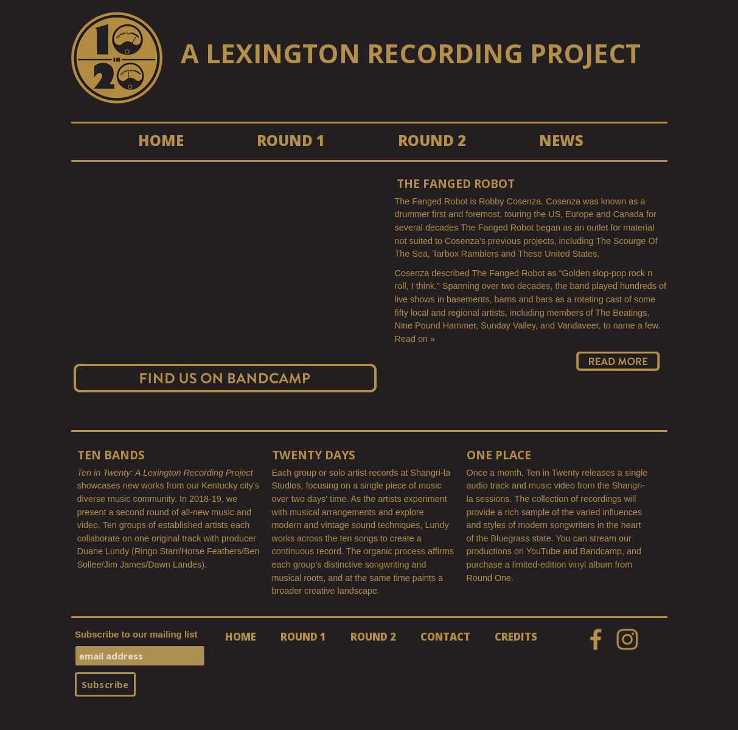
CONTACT (445, 637)
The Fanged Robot (456, 184)
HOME (161, 140)
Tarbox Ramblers (466, 254)
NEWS (561, 140)
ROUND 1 (291, 140)
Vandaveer (578, 325)
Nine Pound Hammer (435, 325)
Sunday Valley (508, 325)
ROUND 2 (432, 140)
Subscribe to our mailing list (136, 634)
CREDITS (516, 637)
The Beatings (621, 313)
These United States (557, 254)
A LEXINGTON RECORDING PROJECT (411, 53)
